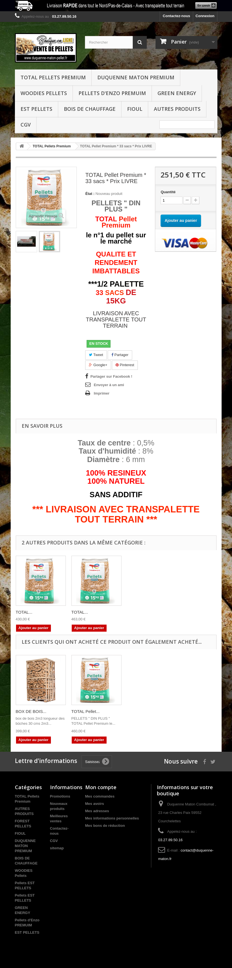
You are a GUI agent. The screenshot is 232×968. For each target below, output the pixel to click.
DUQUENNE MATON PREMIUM (135, 77)
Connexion (204, 16)
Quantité (168, 192)
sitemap (57, 848)
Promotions (60, 796)
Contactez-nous (176, 16)
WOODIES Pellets (44, 93)
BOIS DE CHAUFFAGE (90, 108)
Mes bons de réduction (105, 825)
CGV (26, 124)
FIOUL (134, 108)
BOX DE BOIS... (31, 711)
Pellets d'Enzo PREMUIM (112, 93)
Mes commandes (100, 796)
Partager (119, 355)
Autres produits (177, 108)
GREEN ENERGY (176, 93)
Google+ (98, 365)
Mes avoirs (94, 804)
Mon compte (100, 787)
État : (89, 194)
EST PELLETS (36, 108)
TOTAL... (24, 612)
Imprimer (101, 393)
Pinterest (125, 365)
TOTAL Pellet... (85, 711)
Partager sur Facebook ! (111, 376)
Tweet (96, 355)
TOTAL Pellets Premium (53, 77)
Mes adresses (97, 811)
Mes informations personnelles (112, 818)
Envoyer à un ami (109, 385)
